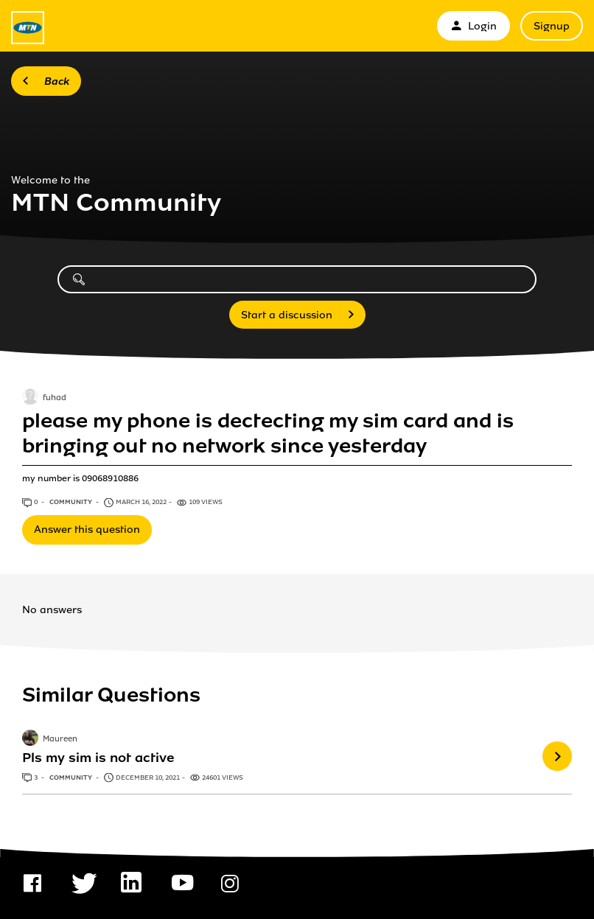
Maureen (60, 740)
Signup (552, 26)
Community (71, 501)
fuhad (54, 398)
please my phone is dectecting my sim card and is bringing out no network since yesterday (268, 433)
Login (473, 26)
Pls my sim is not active (98, 757)
